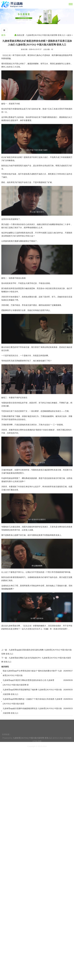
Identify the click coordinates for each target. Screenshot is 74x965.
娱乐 (3, 35)
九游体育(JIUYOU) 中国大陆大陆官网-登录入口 (45, 35)
